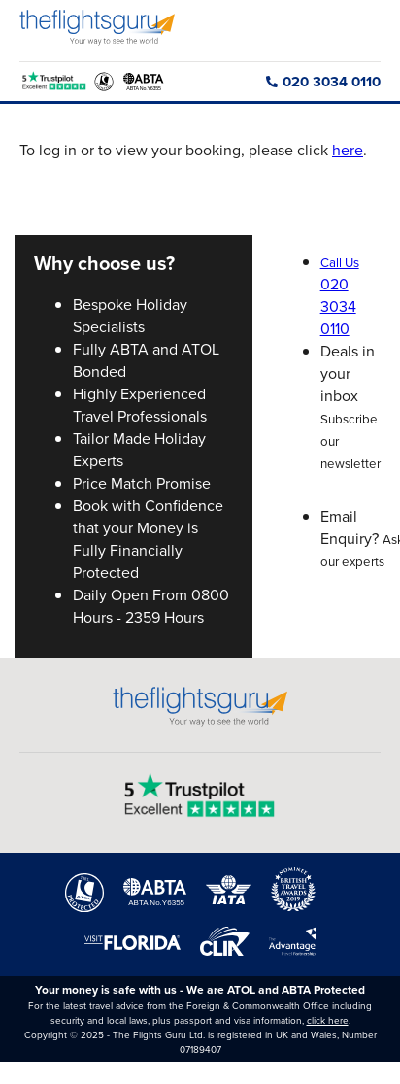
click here (328, 1020)
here (347, 150)
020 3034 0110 (323, 81)
